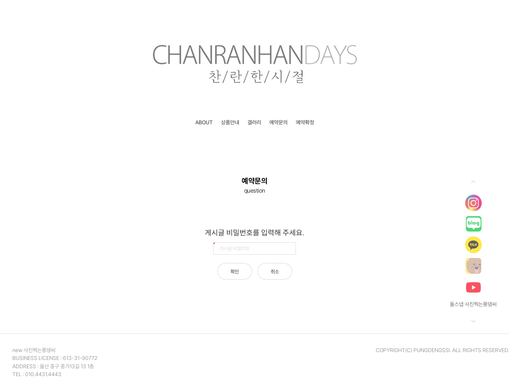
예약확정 (305, 122)
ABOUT (204, 122)
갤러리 (254, 122)
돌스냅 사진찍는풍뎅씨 (473, 304)
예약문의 (278, 122)
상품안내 (230, 122)
